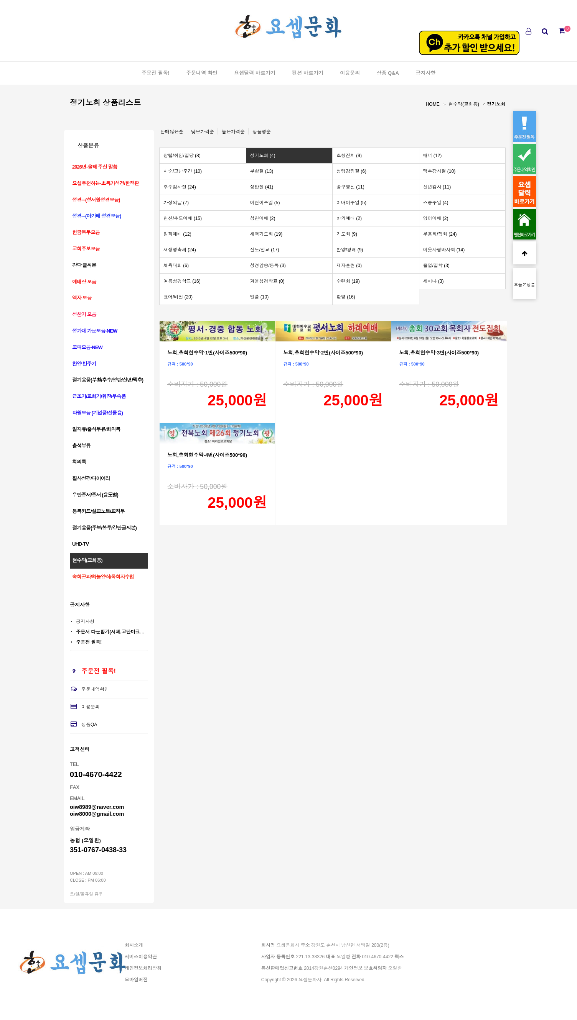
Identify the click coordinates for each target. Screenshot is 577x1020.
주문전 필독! (156, 73)
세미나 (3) (433, 281)
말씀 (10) (259, 297)
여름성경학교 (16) (182, 281)
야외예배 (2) (349, 218)
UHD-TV (80, 544)
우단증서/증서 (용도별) (95, 495)
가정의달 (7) (176, 202)
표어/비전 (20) (178, 297)
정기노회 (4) (262, 155)
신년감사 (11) (437, 187)
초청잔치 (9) (349, 155)
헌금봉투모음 (86, 232)
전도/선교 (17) (264, 250)
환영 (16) (345, 297)
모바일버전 (136, 979)
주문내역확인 (89, 689)
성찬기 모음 (84, 314)
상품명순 (261, 131)
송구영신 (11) (350, 187)
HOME (433, 104)
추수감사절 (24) (179, 187)
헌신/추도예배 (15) (182, 218)
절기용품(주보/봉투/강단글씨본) (104, 528)
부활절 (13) (262, 171)
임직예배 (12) (177, 234)
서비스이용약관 (141, 956)
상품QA (83, 724)
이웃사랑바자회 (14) (444, 250)
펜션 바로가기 (307, 73)
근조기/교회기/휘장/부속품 (99, 396)
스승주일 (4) (435, 202)
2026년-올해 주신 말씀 (94, 167)
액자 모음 (82, 298)
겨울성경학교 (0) (267, 281)
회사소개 (134, 945)
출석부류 (81, 446)
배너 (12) (432, 155)
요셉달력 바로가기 (254, 73)
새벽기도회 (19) (266, 234)
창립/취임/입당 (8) (182, 155)
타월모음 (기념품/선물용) (97, 413)
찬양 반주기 (84, 364)
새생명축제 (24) (179, 250)
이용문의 (350, 73)
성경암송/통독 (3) (268, 265)
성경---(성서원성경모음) (96, 200)
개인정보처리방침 (143, 968)
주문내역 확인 (202, 73)
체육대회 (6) (176, 265)
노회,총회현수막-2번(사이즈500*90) (323, 353)
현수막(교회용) (463, 104)
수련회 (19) (348, 281)
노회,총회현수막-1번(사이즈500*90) (207, 353)
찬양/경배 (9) (349, 250)
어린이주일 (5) (265, 202)
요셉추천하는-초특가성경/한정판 (105, 183)
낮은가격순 (202, 131)
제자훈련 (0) (349, 265)
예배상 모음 (84, 282)
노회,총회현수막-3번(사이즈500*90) (439, 353)
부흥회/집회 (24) (440, 234)
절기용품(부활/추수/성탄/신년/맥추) (107, 380)
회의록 (79, 462)
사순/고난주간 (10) (182, 171)
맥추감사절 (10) (439, 171)
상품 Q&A (387, 73)
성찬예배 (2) (262, 218)
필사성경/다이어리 (91, 478)
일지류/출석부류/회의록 (96, 429)
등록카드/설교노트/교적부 (98, 511)
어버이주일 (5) (351, 202)
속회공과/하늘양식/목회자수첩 (103, 577)
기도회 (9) (346, 234)
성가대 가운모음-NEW (94, 331)
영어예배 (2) (435, 218)
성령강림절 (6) (351, 171)
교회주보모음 (86, 249)
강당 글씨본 (84, 265)
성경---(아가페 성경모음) (96, 216)
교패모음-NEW (87, 347)
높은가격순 (233, 131)
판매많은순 (171, 131)
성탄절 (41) (262, 187)
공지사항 (425, 73)
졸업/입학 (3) (436, 265)
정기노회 (496, 104)
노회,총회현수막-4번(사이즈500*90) (207, 455)
